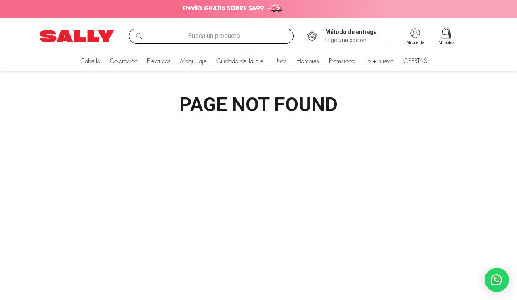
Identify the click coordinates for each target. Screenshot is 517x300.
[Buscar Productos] (139, 36)
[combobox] (211, 36)
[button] (351, 36)
